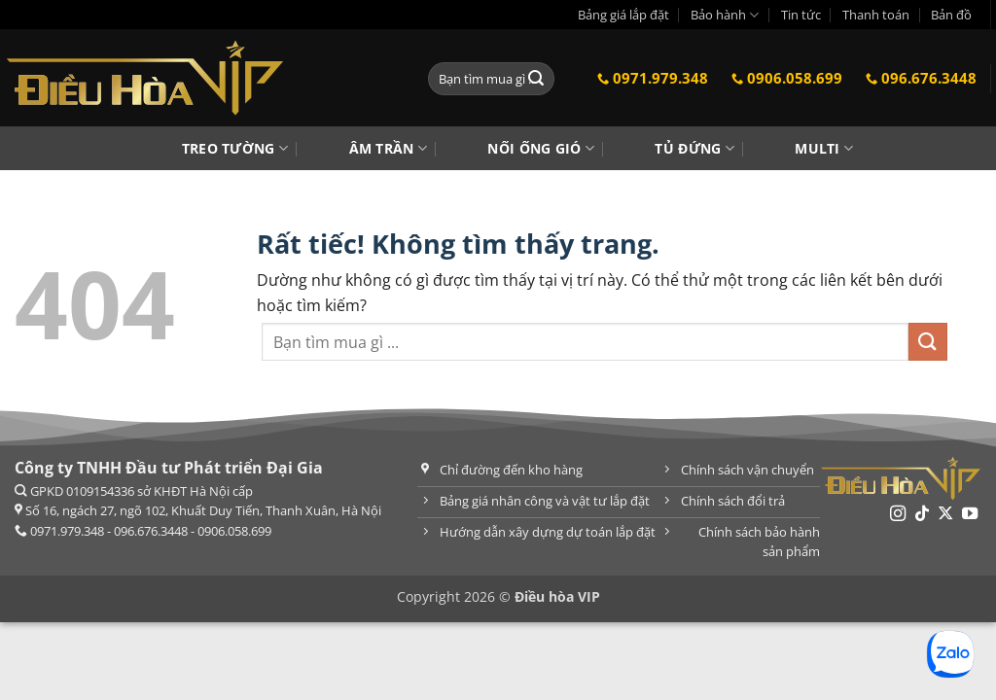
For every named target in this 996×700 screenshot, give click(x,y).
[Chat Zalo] (950, 654)
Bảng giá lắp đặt (623, 14)
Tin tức (801, 14)
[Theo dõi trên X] (945, 514)
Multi (824, 148)
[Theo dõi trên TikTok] (922, 514)
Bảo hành (725, 15)
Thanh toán (875, 14)
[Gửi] (536, 78)
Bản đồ (951, 14)
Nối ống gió (540, 148)
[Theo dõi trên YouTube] (970, 514)
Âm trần (388, 148)
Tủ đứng (694, 148)
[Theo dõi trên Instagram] (898, 514)
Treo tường (235, 148)
